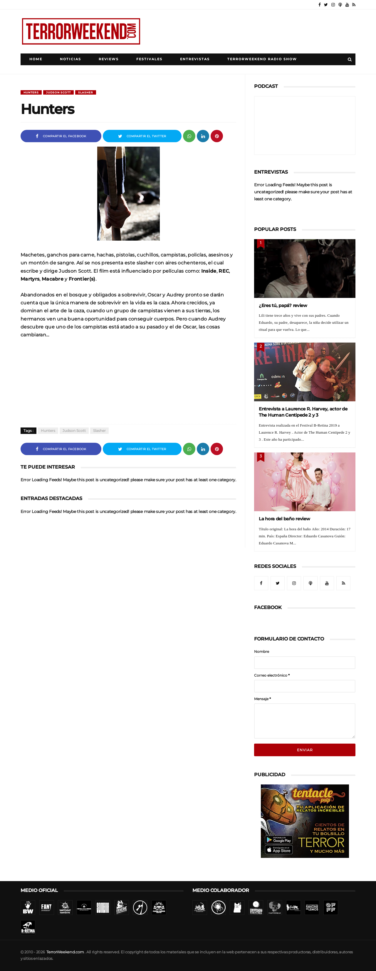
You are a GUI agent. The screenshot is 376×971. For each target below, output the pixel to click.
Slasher (85, 92)
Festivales (149, 59)
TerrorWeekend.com (65, 952)
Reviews (109, 59)
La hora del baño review (284, 518)
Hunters (31, 92)
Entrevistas (195, 59)
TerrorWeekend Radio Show (262, 59)
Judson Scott (58, 92)
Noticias (70, 59)
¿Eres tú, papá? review (283, 305)
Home (35, 59)
